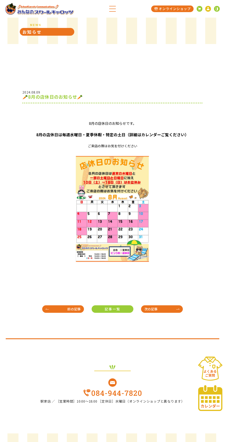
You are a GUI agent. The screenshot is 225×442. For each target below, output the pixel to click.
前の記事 (74, 309)
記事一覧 (112, 309)
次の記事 (151, 309)
